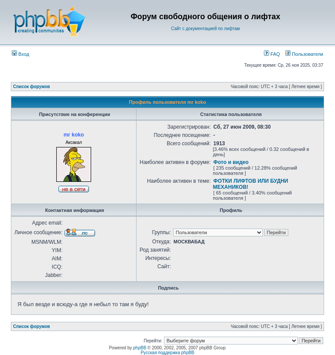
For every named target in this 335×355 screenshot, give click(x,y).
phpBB (139, 347)
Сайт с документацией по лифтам (205, 28)
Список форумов (31, 86)
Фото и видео (231, 162)
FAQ (272, 54)
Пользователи (304, 54)
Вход (20, 54)
